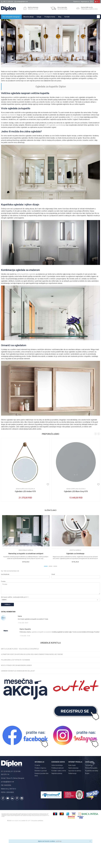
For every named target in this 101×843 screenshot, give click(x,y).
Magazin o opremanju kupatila (21, 21)
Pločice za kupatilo (91, 787)
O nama (37, 784)
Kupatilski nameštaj (91, 790)
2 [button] (50, 585)
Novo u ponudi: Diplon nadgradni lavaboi (16, 684)
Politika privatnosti (57, 787)
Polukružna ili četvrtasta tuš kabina (15, 679)
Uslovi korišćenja (57, 784)
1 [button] (45, 585)
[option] (25, 489)
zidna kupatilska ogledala (26, 293)
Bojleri (87, 792)
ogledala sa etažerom (9, 134)
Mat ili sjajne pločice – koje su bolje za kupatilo (20, 668)
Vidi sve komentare (10, 590)
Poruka (3, 600)
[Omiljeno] (91, 1)
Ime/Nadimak (5, 593)
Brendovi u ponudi (41, 790)
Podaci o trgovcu (40, 787)
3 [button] (55, 585)
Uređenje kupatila (37, 21)
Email (53, 593)
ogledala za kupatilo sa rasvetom (41, 651)
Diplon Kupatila (5, 21)
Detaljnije (25, 581)
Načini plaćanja (73, 787)
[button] (98, 16)
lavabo (62, 116)
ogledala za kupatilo (45, 93)
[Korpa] (97, 2)
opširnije (59, 841)
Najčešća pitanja (56, 792)
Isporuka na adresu (74, 790)
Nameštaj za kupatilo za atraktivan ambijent (25, 573)
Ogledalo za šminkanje (75, 573)
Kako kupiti (72, 784)
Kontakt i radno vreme (58, 790)
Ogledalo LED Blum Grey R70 (76, 511)
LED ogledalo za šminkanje (55, 144)
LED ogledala (75, 136)
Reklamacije (72, 792)
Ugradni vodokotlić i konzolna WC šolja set (18, 690)
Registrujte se (85, 1)
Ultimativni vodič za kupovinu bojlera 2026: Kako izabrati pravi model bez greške (32, 673)
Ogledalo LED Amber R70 (25, 511)
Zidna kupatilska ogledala (25, 508)
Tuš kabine (88, 784)
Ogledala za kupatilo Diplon (51, 105)
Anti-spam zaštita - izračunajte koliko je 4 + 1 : (15, 616)
